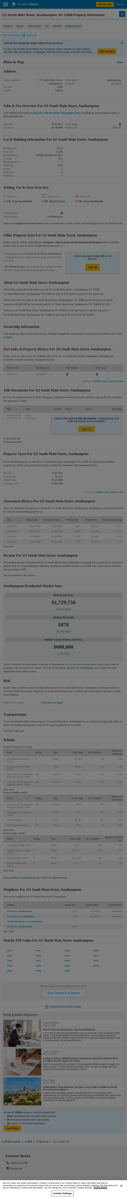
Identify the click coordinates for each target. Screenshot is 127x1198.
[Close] (121, 1186)
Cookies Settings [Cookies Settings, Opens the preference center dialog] (62, 1193)
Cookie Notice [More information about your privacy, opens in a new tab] (100, 1188)
